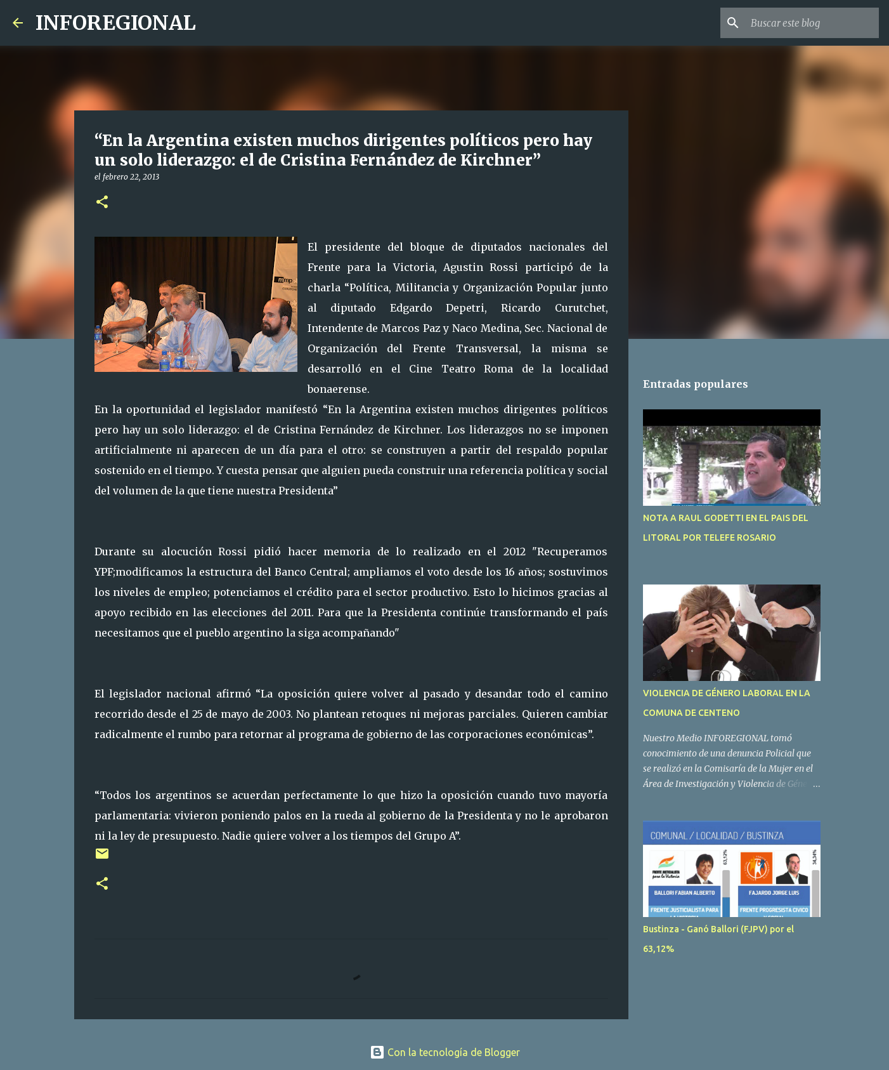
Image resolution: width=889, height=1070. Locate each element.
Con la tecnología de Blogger (445, 1052)
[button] (102, 202)
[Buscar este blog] (812, 23)
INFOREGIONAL (116, 23)
